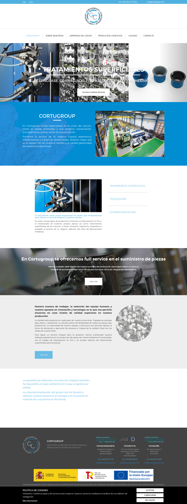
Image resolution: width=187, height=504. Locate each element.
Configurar (150, 495)
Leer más (93, 281)
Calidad (133, 36)
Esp (24, 2)
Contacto (148, 36)
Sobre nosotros (54, 36)
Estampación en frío (123, 212)
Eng (31, 2)
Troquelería (118, 199)
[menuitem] (33, 36)
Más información (30, 501)
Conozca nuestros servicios (93, 92)
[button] (14, 72)
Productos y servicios (110, 36)
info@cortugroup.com (155, 2)
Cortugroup (32, 36)
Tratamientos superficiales (127, 186)
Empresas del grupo (81, 36)
